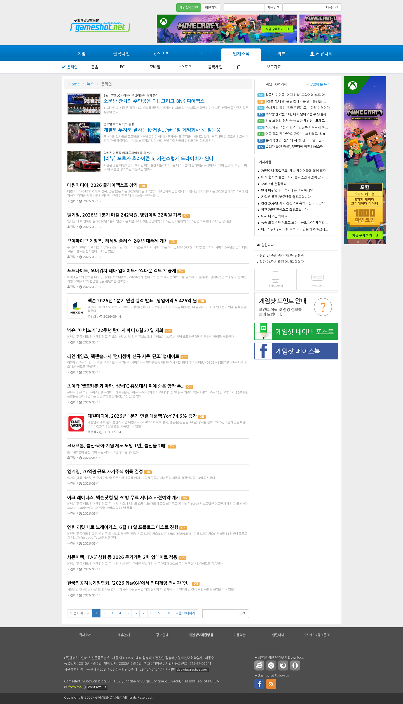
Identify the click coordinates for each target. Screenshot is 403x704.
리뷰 (281, 54)
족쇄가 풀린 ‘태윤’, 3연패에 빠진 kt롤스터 (294, 146)
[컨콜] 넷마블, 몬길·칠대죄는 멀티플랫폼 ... (296, 101)
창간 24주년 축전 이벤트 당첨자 (282, 262)
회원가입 (211, 7)
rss (271, 683)
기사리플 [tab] (265, 162)
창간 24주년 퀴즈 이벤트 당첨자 (282, 255)
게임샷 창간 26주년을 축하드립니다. (286, 197)
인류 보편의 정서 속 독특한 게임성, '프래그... (296, 120)
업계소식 (241, 54)
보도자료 (273, 67)
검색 (242, 613)
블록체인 (121, 54)
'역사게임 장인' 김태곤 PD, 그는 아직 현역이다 (297, 108)
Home (74, 84)
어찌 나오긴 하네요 (274, 216)
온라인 (72, 67)
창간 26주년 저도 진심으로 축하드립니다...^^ (293, 203)
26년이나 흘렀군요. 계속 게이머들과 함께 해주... (295, 171)
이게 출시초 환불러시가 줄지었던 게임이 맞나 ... (294, 177)
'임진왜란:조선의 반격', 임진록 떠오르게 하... (296, 127)
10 (168, 613)
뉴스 (90, 84)
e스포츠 (161, 54)
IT (201, 54)
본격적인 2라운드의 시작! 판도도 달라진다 (295, 140)
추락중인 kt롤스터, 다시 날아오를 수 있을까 (296, 114)
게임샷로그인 (188, 7)
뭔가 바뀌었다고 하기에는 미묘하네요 (287, 190)
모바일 (154, 67)
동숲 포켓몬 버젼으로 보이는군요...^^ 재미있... (294, 222)
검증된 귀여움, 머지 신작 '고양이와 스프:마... (296, 95)
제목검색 (273, 7)
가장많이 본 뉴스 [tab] (318, 84)
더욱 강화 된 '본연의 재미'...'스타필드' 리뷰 (295, 134)
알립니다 (267, 245)
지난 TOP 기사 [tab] (276, 84)
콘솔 (94, 67)
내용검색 (332, 7)
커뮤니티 (321, 54)
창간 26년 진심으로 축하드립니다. (285, 210)
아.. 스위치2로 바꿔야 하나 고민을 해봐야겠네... (294, 229)
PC (122, 67)
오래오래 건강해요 (274, 184)
